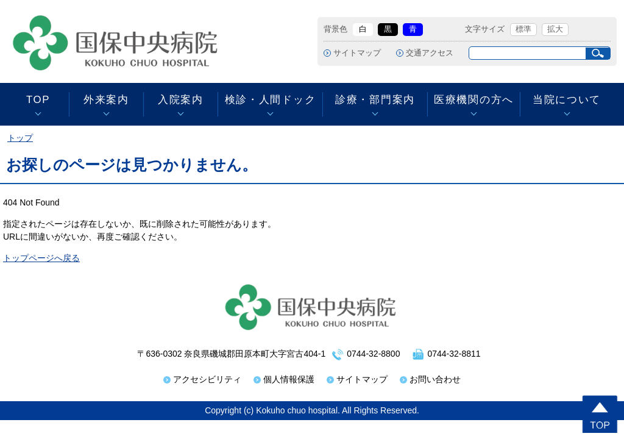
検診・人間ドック (270, 99)
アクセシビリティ (207, 379)
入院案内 (181, 99)
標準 (523, 29)
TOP (38, 99)
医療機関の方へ (474, 99)
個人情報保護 (288, 379)
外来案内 (106, 99)
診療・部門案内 (375, 99)
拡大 (555, 29)
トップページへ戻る (41, 258)
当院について (567, 99)
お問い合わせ (435, 379)
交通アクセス (429, 53)
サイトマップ (357, 53)
